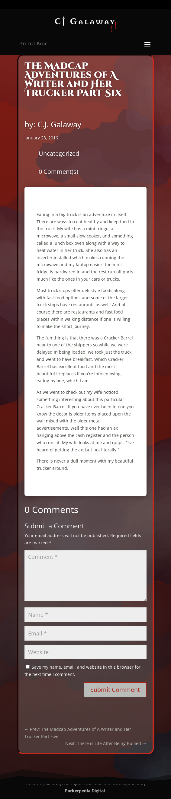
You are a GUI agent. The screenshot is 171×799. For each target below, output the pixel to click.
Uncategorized (59, 153)
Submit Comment (115, 690)
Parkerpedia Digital (85, 791)
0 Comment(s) (58, 171)
